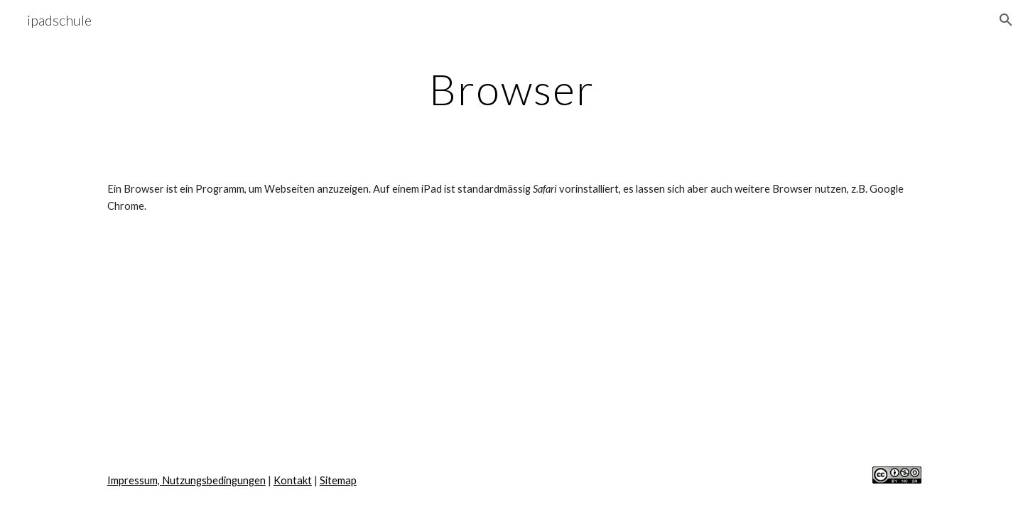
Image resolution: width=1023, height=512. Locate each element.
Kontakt (293, 480)
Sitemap (338, 480)
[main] (511, 89)
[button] (1006, 20)
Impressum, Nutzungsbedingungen (186, 480)
